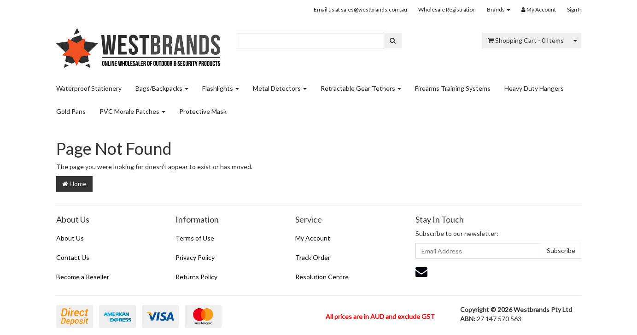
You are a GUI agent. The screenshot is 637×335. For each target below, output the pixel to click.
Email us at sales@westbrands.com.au (360, 9)
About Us (70, 238)
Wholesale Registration (447, 9)
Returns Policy (196, 277)
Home (74, 184)
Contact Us (72, 257)
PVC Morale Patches (132, 111)
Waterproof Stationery (89, 88)
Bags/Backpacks (161, 88)
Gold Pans (71, 111)
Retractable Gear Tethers (361, 88)
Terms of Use (194, 238)
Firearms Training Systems (453, 88)
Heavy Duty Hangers (534, 88)
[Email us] (421, 271)
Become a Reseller (82, 277)
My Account (312, 238)
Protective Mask (203, 111)
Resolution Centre (322, 277)
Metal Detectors (280, 88)
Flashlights (220, 88)
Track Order (312, 257)
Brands (498, 9)
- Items (526, 40)
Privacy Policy (195, 257)
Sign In (575, 9)
